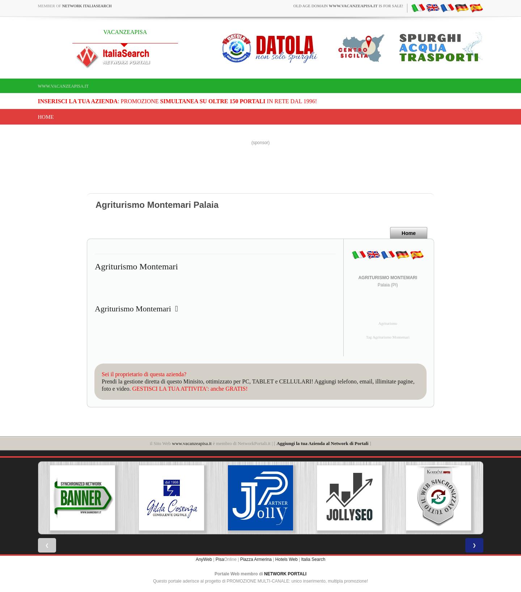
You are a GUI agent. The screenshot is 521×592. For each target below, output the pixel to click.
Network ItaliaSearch (87, 6)
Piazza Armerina (256, 559)
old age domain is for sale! (348, 6)
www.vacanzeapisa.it (63, 86)
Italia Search (313, 559)
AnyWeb (204, 559)
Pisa (220, 559)
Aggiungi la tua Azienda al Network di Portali (322, 443)
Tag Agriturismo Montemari (388, 337)
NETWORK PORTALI (285, 573)
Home (46, 117)
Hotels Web (286, 559)
